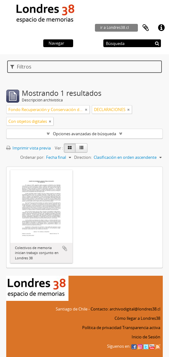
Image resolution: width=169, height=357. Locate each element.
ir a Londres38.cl (114, 27)
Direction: (83, 157)
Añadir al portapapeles (65, 248)
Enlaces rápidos (161, 28)
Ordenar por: (32, 157)
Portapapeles (145, 28)
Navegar (56, 43)
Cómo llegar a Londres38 (137, 318)
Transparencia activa (141, 327)
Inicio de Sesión (146, 337)
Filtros (20, 66)
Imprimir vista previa (28, 148)
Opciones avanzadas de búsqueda (84, 133)
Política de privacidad (101, 327)
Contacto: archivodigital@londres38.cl (125, 309)
